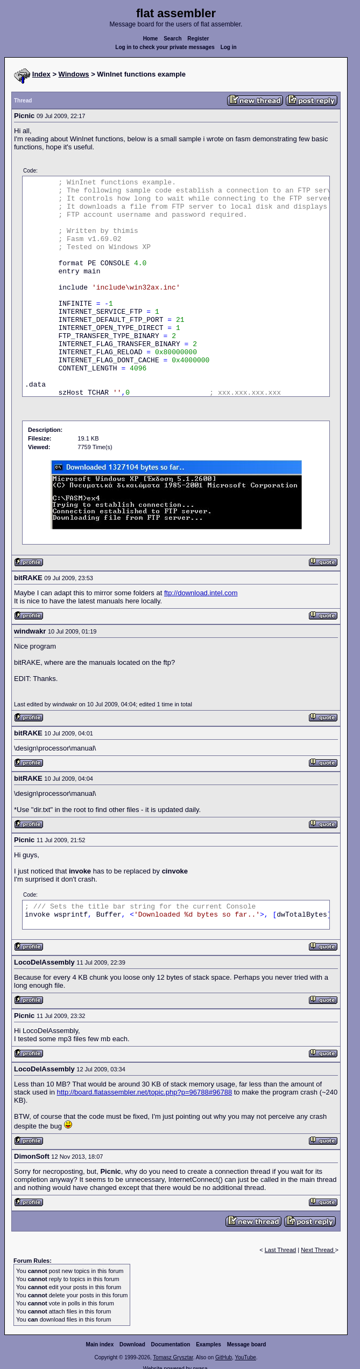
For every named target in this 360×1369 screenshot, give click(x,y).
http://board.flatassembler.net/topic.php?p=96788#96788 (144, 1092)
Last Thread (281, 1250)
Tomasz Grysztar (173, 1357)
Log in (229, 47)
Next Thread (318, 1250)
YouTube (245, 1357)
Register (198, 39)
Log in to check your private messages (165, 47)
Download (132, 1344)
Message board (246, 1344)
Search (172, 39)
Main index (100, 1344)
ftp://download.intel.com (201, 593)
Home (150, 39)
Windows (74, 74)
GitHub (223, 1357)
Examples (208, 1344)
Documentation (170, 1344)
